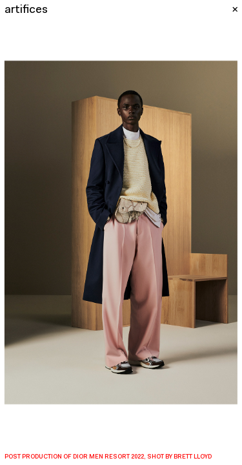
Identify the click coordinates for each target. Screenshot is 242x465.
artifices (26, 10)
